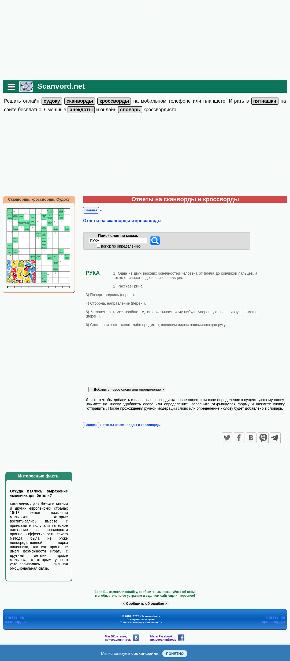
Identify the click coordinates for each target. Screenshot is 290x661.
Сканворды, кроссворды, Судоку (39, 199)
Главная (91, 210)
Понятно (175, 654)
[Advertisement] (145, 40)
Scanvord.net (61, 86)
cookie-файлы (145, 653)
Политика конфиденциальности (141, 622)
